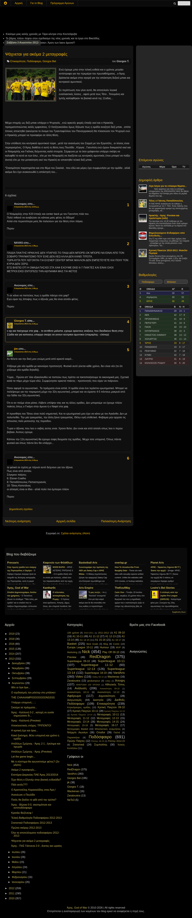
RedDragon (100, 656)
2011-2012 (103, 632)
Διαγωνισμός (74, 700)
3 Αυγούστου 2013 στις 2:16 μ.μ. (26, 324)
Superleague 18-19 (95, 672)
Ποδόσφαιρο (34, 61)
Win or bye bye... (20, 687)
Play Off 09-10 (110, 652)
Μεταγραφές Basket (77, 729)
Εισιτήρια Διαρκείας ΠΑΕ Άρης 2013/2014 (34, 774)
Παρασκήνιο (73, 737)
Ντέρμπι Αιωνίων (77, 732)
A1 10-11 (77, 636)
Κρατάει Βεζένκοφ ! (22, 812)
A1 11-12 (94, 636)
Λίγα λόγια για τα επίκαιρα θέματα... (168, 186)
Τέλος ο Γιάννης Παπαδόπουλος (166, 200)
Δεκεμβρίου (19, 663)
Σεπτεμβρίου (19, 678)
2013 (12, 658)
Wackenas (113, 676)
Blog (105, 644)
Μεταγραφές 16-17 (106, 725)
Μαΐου (16, 862)
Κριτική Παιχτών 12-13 (114, 711)
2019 (12, 633)
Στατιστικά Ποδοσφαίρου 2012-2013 (31, 822)
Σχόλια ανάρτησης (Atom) (75, 533)
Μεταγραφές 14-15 (108, 721)
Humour (104, 647)
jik (68, 782)
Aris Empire (86, 587)
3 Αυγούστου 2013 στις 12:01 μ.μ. (26, 207)
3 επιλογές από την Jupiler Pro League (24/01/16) (169, 596)
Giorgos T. (20, 320)
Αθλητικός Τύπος (115, 684)
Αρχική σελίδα (65, 521)
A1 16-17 (116, 640)
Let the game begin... (23, 756)
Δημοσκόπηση (107, 696)
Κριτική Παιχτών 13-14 (81, 714)
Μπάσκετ (171, 282)
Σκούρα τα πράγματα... (24, 707)
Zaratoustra (73, 680)
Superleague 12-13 (81, 669)
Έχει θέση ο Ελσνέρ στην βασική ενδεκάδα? (36, 779)
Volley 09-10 (98, 677)
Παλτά (117, 732)
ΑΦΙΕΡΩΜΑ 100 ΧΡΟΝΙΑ (88, 684)
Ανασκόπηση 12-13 (108, 692)
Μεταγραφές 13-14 (78, 721)
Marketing (72, 652)
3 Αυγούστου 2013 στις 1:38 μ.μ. (26, 246)
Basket (72, 643)
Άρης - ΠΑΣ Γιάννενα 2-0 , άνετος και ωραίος (36, 845)
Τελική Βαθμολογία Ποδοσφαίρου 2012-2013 (36, 817)
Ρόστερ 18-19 (97, 741)
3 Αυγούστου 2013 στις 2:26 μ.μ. (26, 352)
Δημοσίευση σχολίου (20, 509)
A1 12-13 (110, 636)
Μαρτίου (17, 872)
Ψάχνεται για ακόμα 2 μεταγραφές (36, 54)
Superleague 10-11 (111, 661)
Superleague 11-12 (97, 665)
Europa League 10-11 (80, 647)
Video (79, 676)
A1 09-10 (119, 632)
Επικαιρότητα (17, 61)
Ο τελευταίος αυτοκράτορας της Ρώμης (61, 596)
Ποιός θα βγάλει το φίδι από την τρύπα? (33, 799)
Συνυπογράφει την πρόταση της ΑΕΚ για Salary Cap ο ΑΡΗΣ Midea (93, 570)
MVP (118, 647)
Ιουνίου (16, 857)
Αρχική (19, 3)
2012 (12, 888)
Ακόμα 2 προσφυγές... (23, 769)
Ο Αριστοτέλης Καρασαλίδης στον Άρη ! (33, 789)
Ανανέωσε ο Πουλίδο (23, 794)
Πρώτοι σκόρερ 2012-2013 (26, 827)
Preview (71, 657)
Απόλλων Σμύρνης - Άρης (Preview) (31, 751)
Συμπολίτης (100, 744)
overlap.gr (121, 562)
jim (16, 348)
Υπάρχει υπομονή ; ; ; (23, 702)
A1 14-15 (84, 640)
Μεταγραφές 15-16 (77, 725)
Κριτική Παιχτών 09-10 (111, 707)
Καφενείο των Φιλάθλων (58, 562)
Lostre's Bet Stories (163, 587)
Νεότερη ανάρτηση (18, 521)
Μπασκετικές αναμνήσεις (108, 729)
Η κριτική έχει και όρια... (24, 730)
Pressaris (13, 562)
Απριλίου (17, 867)
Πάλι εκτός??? (19, 784)
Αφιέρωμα (74, 695)
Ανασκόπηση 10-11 (78, 692)
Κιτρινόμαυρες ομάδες (79, 707)
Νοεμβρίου (18, 668)
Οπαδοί (100, 732)
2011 (12, 893)
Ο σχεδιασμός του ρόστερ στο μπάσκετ (33, 692)
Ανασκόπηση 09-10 (110, 688)
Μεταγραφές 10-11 (108, 714)
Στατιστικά (78, 744)
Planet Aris (157, 562)
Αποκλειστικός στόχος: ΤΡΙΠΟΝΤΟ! (31, 725)
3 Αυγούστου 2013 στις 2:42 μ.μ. (26, 460)
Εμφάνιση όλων (179, 612)
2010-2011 (89, 633)
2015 (12, 648)
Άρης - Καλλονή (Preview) (26, 720)
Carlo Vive (120, 592)
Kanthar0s (49, 587)
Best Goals (92, 644)
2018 (12, 639)
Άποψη (120, 680)
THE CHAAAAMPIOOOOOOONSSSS (33, 697)
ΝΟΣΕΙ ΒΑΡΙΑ (59, 567)
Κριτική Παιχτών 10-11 (85, 711)
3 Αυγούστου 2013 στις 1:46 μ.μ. (26, 288)
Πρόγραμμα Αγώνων (62, 3)
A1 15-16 (100, 639)
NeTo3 (71, 800)
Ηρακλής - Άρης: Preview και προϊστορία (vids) (164, 216)
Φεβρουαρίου (20, 877)
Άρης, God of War (18, 587)
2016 (12, 643)
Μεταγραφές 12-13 (108, 718)
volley (107, 681)
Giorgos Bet (49, 61)
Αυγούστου (18, 683)
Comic (116, 644)
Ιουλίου (16, 852)
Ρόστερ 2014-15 (116, 741)
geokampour (93, 680)
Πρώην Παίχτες (76, 741)
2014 (12, 653)
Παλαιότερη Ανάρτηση (116, 521)
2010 (12, 898)
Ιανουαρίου (18, 882)
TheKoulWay (122, 587)
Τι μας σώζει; (94, 592)
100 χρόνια (73, 632)
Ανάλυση (81, 688)
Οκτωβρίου (18, 673)
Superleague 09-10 (78, 661)
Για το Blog (36, 3)
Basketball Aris (88, 562)
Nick (86, 651)
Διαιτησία (98, 700)
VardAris (119, 672)
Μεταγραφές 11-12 (78, 718)
